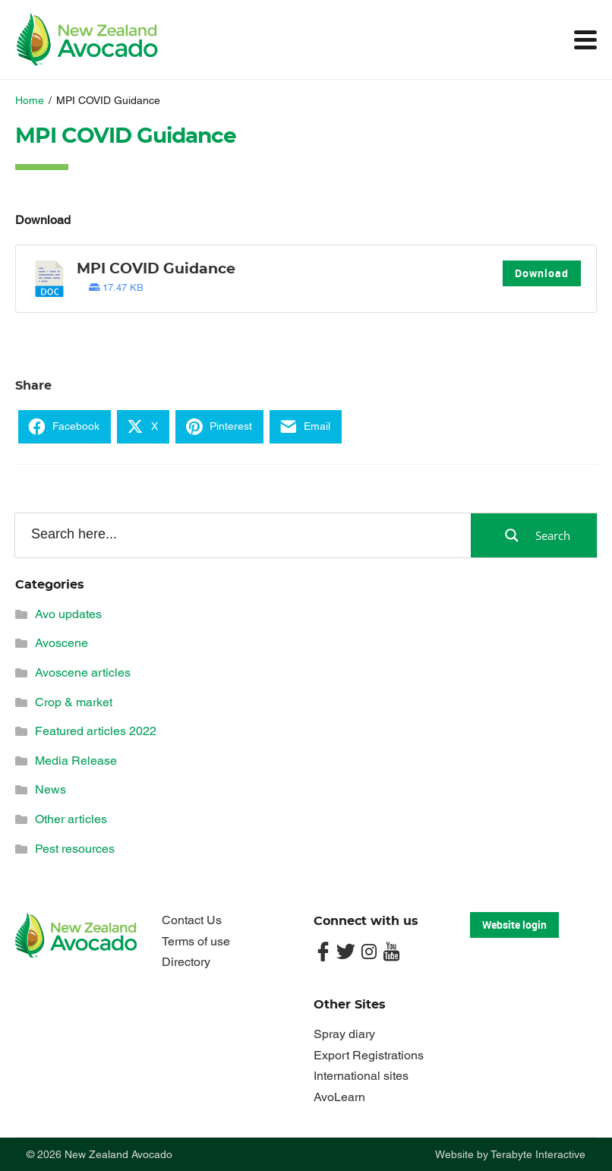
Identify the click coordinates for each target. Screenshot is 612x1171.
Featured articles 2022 (95, 731)
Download (542, 273)
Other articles (71, 819)
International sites (361, 1075)
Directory (186, 962)
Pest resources (75, 848)
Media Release (76, 760)
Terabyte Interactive (538, 1154)
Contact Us (192, 920)
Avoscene (61, 643)
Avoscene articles (83, 672)
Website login (514, 924)
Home (29, 100)
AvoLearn (339, 1097)
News (50, 789)
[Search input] (242, 535)
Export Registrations (369, 1055)
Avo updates (68, 614)
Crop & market (73, 702)
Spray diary (344, 1034)
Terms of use (196, 941)
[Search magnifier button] (534, 535)
